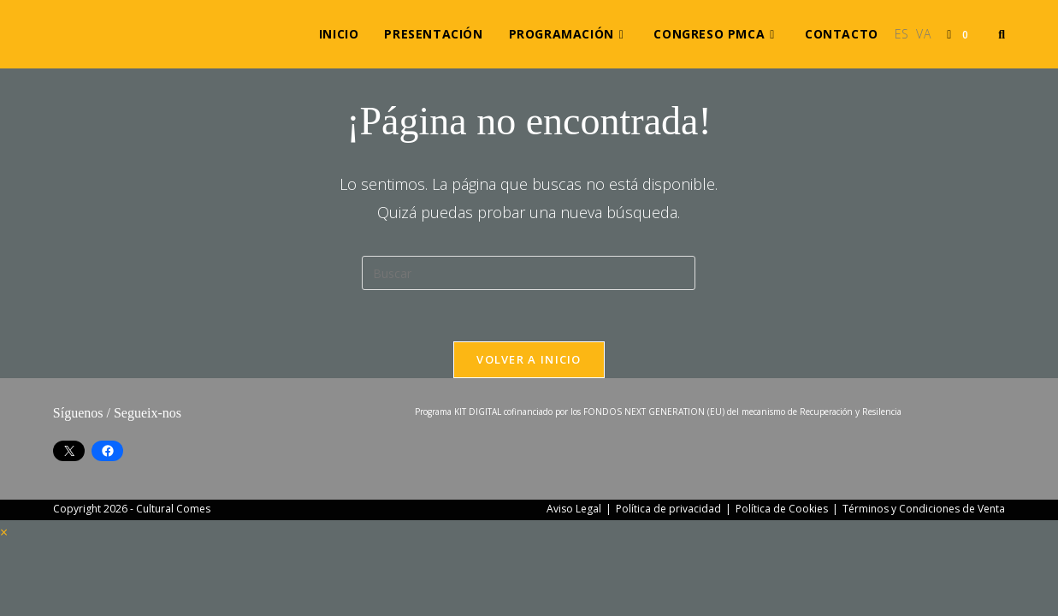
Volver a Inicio (529, 359)
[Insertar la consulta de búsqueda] (528, 273)
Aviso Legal (574, 508)
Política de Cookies (782, 508)
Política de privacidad (668, 508)
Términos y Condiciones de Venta (923, 508)
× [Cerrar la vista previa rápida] (4, 532)
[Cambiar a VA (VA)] (923, 34)
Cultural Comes (173, 508)
